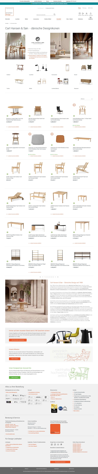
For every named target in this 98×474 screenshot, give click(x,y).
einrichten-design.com (77, 450)
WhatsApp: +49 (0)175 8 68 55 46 (11, 426)
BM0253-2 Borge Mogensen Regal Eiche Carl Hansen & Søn (36, 264)
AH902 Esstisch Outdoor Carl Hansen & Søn (60, 206)
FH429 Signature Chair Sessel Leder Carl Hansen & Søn (60, 119)
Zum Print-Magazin (32, 444)
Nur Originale (76, 407)
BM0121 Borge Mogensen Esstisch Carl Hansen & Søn (81, 235)
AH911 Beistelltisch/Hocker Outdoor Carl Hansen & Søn (82, 206)
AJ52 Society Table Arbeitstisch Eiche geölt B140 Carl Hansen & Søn (37, 235)
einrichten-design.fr (77, 448)
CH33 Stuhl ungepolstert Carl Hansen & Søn (15, 148)
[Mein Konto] (82, 14)
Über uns (52, 397)
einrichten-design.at (77, 445)
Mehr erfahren (15, 359)
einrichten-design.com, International (80, 452)
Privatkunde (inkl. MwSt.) (50, 8)
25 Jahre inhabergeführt (25, 1)
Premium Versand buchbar (79, 392)
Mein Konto (86, 15)
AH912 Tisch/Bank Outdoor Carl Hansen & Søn (14, 235)
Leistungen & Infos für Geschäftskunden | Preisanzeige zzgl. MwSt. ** (59, 394)
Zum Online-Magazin (32, 446)
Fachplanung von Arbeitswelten (12, 447)
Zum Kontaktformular (10, 434)
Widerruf (26, 468)
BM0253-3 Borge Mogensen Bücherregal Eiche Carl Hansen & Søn (60, 264)
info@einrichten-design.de (10, 427)
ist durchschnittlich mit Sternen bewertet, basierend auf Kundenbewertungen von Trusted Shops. (49, 471)
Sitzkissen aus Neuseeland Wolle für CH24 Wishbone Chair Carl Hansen (37, 148)
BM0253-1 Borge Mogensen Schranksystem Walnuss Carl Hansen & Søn (15, 264)
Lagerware (68, 1)
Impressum (56, 468)
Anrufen (83, 15)
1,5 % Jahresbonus (77, 403)
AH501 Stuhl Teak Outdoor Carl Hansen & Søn (14, 177)
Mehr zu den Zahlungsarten (11, 392)
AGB (11, 468)
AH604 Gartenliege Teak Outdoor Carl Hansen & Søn (15, 206)
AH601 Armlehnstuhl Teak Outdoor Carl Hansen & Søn (59, 177)
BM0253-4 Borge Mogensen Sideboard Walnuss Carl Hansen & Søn (81, 264)
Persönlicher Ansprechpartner (79, 399)
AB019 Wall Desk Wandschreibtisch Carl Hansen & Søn (82, 148)
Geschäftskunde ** (41, 8)
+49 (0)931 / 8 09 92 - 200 (10, 424)
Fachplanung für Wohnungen (11, 449)
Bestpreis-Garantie (57, 1)
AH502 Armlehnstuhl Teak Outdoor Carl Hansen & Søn (37, 177)
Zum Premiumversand (32, 394)
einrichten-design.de (77, 444)
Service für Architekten (10, 451)
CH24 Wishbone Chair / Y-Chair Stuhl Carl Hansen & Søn (82, 119)
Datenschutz (71, 468)
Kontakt (79, 15)
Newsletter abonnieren (60, 462)
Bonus (47, 1)
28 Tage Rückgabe (77, 394)
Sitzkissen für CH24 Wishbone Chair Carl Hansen (60, 148)
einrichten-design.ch (77, 446)
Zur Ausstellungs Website (33, 433)
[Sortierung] (86, 99)
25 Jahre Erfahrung (77, 405)
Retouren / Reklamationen (56, 399)
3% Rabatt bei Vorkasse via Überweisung (81, 401)
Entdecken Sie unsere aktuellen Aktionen (58, 3)
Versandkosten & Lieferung (34, 392)
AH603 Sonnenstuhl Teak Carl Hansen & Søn (80, 177)
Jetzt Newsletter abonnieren (18, 340)
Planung (84, 8)
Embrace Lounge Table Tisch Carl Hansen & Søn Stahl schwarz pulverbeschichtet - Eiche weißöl (14, 119)
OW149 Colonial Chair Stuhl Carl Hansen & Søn (36, 119)
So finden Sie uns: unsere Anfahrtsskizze (36, 431)
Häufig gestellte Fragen (55, 392)
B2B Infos (90, 8)
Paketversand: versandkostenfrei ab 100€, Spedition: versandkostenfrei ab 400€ (82, 396)
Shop (79, 8)
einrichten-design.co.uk (77, 449)
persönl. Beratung (38, 1)
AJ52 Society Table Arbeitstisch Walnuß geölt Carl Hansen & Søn (59, 235)
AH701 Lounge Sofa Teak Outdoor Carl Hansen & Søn (36, 206)
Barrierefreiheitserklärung (41, 468)
